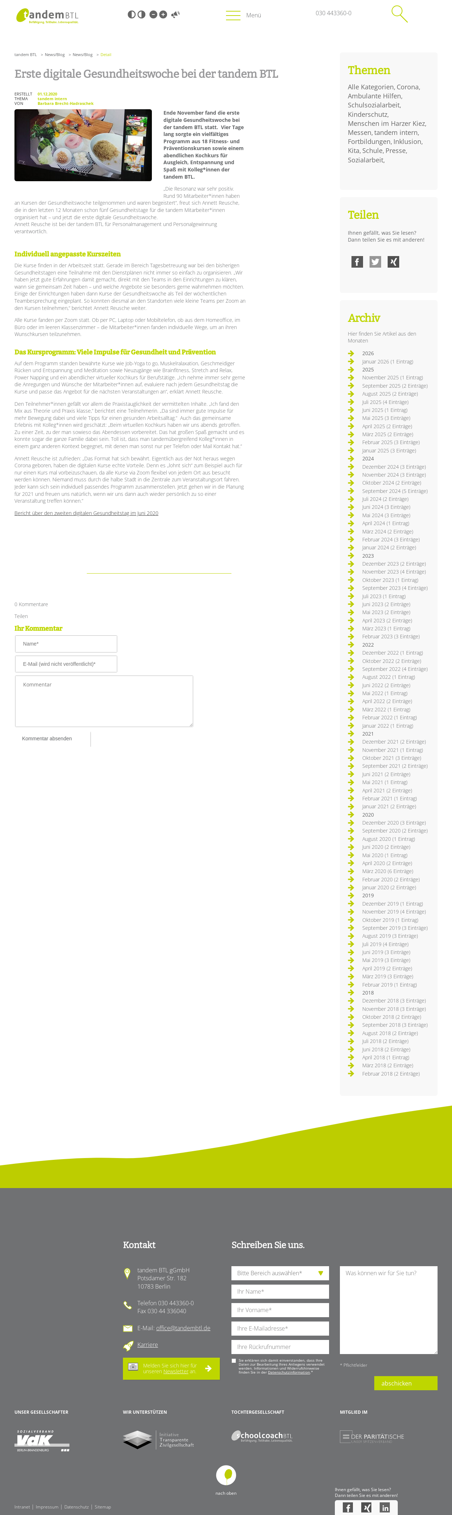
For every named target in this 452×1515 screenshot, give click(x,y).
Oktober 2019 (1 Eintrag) (390, 919)
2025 (368, 369)
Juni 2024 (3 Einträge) (386, 506)
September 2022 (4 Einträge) (395, 668)
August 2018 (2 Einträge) (390, 1033)
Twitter (375, 262)
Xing (393, 262)
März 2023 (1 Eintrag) (386, 628)
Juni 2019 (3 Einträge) (386, 952)
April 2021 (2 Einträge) (387, 790)
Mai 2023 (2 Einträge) (386, 612)
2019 (368, 895)
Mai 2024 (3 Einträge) (386, 515)
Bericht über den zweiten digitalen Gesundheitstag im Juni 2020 (86, 513)
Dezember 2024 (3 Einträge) (394, 466)
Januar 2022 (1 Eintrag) (387, 725)
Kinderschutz (367, 114)
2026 (368, 353)
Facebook (357, 262)
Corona (408, 86)
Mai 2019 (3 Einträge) (386, 960)
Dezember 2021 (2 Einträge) (394, 741)
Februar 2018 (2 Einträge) (391, 1073)
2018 (368, 992)
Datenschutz (76, 1507)
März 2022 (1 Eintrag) (386, 709)
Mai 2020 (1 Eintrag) (385, 855)
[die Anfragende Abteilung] (280, 1273)
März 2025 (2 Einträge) (387, 434)
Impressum (47, 1507)
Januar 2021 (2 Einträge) (389, 806)
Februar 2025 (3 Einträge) (391, 442)
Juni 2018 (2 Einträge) (386, 1049)
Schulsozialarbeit (374, 105)
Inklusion (407, 141)
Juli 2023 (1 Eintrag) (384, 596)
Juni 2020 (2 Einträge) (386, 846)
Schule (372, 150)
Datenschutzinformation (289, 1372)
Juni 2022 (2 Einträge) (386, 685)
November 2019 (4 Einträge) (394, 911)
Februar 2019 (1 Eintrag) (389, 984)
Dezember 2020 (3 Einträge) (394, 822)
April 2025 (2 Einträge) (387, 426)
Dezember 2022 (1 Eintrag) (392, 652)
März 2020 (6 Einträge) (387, 871)
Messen (359, 132)
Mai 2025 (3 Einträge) (386, 417)
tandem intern (396, 132)
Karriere (147, 1345)
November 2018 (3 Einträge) (394, 1008)
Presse (395, 150)
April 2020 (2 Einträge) (387, 863)
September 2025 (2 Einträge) (395, 385)
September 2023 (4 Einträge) (395, 587)
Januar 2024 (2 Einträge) (389, 547)
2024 (368, 458)
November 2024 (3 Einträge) (394, 474)
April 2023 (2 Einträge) (387, 620)
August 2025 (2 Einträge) (390, 393)
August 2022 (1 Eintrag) (388, 676)
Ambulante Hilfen (374, 96)
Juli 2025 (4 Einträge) (385, 402)
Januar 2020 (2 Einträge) (389, 887)
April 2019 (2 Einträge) (387, 968)
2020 (368, 814)
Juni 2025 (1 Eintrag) (385, 410)
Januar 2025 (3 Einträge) (389, 450)
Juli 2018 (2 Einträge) (385, 1041)
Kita (353, 150)
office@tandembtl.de (183, 1328)
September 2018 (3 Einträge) (395, 1024)
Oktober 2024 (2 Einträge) (391, 482)
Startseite (47, 16)
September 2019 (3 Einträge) (395, 927)
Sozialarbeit (365, 160)
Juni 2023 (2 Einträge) (386, 604)
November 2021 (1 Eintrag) (392, 749)
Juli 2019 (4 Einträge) (385, 944)
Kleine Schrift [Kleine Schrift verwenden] (153, 14)
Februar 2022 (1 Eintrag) (389, 717)
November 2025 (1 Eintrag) (392, 377)
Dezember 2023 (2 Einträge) (394, 563)
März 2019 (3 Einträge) (387, 976)
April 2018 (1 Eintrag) (385, 1057)
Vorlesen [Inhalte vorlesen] (175, 14)
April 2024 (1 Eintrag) (385, 523)
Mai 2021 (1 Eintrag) (385, 782)
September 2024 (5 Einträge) (395, 491)
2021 (368, 733)
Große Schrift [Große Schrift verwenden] (163, 14)
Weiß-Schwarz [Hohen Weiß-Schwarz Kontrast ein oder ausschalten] (141, 14)
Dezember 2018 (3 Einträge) (394, 1000)
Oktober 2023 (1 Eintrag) (390, 579)
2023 (368, 555)
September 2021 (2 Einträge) (395, 765)
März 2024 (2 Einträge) (387, 531)
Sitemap (103, 1507)
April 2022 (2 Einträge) (387, 701)
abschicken (396, 1383)
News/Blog (55, 54)
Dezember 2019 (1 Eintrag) (392, 903)
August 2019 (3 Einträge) (390, 935)
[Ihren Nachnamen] (280, 1292)
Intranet (22, 1507)
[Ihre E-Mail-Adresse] (280, 1329)
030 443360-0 (333, 13)
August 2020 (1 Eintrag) (388, 838)
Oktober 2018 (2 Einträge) (391, 1016)
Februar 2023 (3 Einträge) (391, 636)
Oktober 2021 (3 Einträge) (391, 757)
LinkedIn (385, 1507)
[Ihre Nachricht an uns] (389, 1310)
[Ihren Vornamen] (280, 1310)
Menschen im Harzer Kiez (386, 123)
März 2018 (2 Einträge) (387, 1065)
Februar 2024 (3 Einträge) (391, 539)
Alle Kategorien (371, 86)
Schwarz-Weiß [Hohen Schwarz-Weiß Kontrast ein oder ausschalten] (131, 14)
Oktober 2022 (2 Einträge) (391, 661)
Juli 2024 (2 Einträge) (385, 498)
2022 (368, 644)
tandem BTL (25, 54)
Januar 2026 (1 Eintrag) (387, 361)
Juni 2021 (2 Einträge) (386, 774)
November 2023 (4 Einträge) (394, 571)
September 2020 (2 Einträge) (395, 830)
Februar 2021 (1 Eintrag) (389, 798)
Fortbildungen (369, 141)
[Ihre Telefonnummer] (280, 1347)
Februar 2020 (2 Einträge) (391, 879)
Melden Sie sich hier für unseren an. (170, 1368)
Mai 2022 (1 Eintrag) (385, 693)
